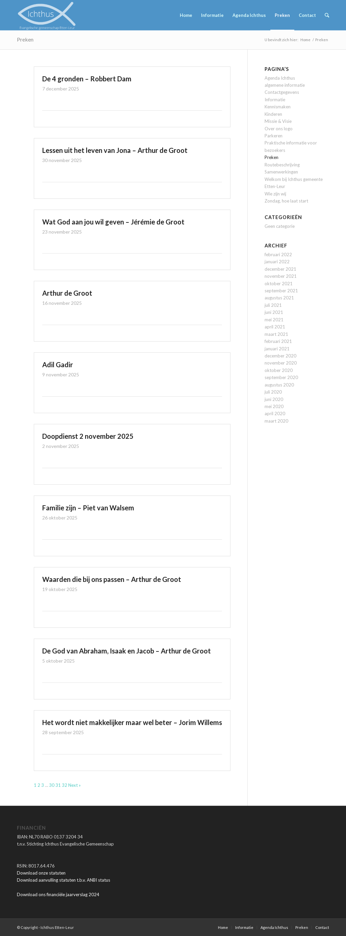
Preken (25, 39)
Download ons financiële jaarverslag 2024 (58, 894)
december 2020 (280, 355)
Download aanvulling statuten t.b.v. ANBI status (63, 880)
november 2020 (281, 363)
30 (51, 785)
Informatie (275, 99)
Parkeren (273, 135)
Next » (74, 785)
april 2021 (275, 326)
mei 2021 (274, 319)
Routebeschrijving (282, 164)
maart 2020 (276, 421)
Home (305, 39)
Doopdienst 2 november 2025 (87, 436)
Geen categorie (280, 226)
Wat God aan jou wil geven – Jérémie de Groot (113, 222)
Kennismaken (278, 106)
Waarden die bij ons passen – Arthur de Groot (111, 579)
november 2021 (281, 276)
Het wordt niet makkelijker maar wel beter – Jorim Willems (132, 722)
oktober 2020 (279, 370)
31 (58, 785)
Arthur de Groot (67, 293)
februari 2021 (278, 341)
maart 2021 (276, 334)
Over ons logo (279, 128)
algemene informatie (285, 85)
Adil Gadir (57, 364)
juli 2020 (273, 392)
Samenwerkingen (281, 172)
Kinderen (273, 114)
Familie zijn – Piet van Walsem (88, 508)
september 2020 (281, 377)
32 (64, 785)
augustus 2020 (279, 384)
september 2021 (281, 290)
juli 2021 (273, 305)
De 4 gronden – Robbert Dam (86, 79)
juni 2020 (274, 399)
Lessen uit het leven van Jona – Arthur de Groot (115, 150)
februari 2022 (278, 254)
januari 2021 (277, 348)
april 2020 (275, 413)
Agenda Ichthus (280, 78)
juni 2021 (274, 312)
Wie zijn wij (275, 193)
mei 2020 (274, 406)
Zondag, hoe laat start (286, 201)
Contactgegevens (282, 92)
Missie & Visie (278, 121)
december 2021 (280, 269)
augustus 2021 (279, 297)
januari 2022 (277, 261)
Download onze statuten (41, 873)
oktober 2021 (279, 283)
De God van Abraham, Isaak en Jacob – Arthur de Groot (126, 651)
